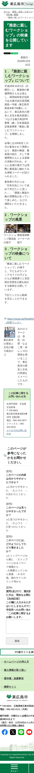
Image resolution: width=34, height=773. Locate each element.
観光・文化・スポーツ (22, 12)
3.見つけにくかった (16, 527)
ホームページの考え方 (16, 664)
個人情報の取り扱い (15, 672)
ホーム (7, 12)
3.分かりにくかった (16, 494)
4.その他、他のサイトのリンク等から (16, 578)
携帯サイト (10, 689)
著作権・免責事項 (13, 681)
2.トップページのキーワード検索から (17, 563)
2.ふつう (17, 490)
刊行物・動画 (12, 14)
